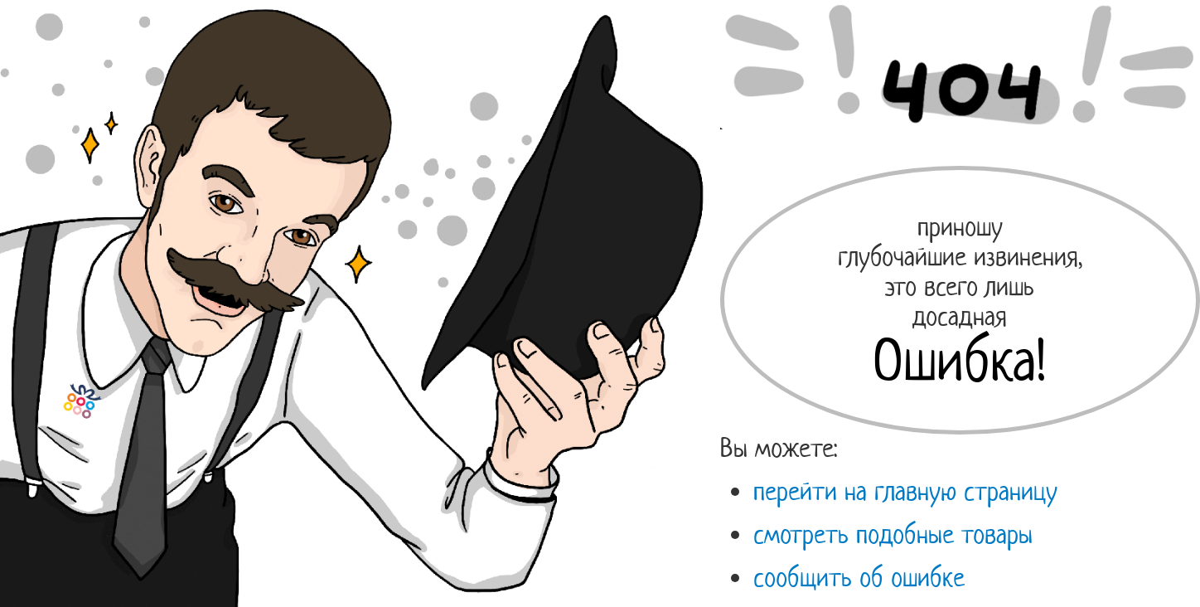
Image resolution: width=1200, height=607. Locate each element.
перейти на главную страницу (905, 491)
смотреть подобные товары (893, 534)
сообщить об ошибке (859, 577)
